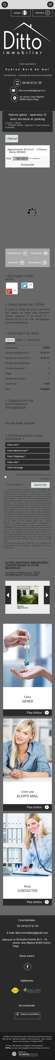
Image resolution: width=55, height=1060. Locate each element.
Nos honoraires (34, 1039)
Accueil (8, 123)
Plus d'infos (38, 712)
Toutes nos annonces (20, 1041)
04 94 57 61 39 (29, 925)
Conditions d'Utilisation (31, 545)
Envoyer (40, 485)
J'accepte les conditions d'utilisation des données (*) (33, 477)
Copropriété (33, 339)
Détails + (20, 339)
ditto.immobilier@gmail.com (32, 90)
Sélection (39, 13)
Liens (43, 1039)
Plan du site (7, 1039)
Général (10, 339)
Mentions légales (19, 1039)
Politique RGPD (37, 1041)
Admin (49, 1039)
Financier (11, 343)
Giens (18, 123)
